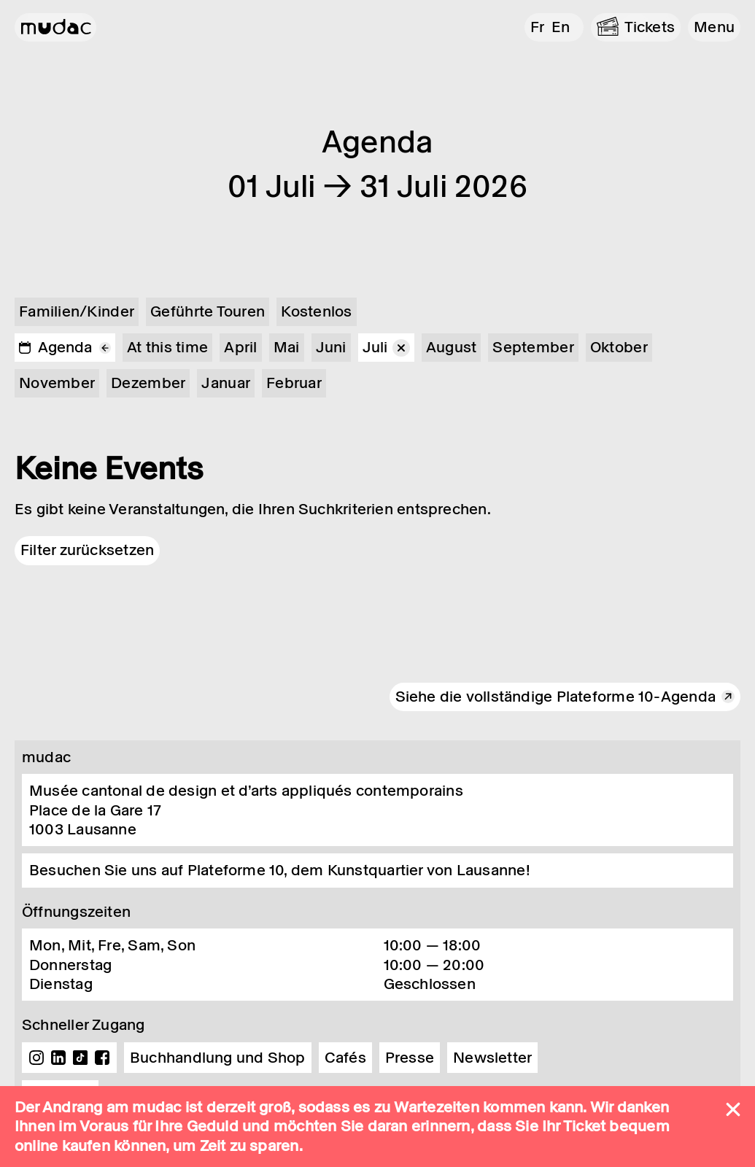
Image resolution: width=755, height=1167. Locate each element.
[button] (714, 27)
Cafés (345, 1057)
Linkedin (58, 1057)
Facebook (102, 1057)
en (560, 27)
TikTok (80, 1057)
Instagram (36, 1057)
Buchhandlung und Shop (218, 1057)
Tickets (649, 27)
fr (537, 27)
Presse (409, 1057)
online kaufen (62, 1145)
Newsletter (492, 1057)
